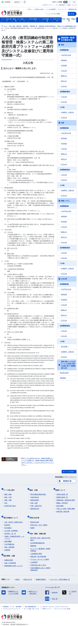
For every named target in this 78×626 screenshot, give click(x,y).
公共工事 (64, 279)
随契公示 (64, 76)
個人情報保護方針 (30, 600)
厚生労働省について (11, 514)
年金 (5, 500)
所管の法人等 (27, 573)
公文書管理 (33, 556)
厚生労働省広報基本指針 (38, 492)
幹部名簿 (7, 520)
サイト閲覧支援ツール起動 (63, 5)
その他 (62, 107)
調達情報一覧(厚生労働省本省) (67, 39)
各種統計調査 (8, 554)
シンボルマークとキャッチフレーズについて (54, 600)
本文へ (30, 9)
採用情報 (7, 545)
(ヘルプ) (74, 5)
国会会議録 (59, 503)
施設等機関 (7, 537)
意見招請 (64, 65)
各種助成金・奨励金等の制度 (65, 498)
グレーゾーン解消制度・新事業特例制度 (40, 543)
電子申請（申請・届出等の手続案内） (40, 533)
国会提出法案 (34, 518)
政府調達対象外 (65, 91)
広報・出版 (33, 500)
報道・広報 (34, 488)
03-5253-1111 (13, 620)
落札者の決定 (64, 373)
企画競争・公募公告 (67, 112)
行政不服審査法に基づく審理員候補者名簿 (40, 563)
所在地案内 (7, 523)
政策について (61, 488)
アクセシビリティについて (11, 602)
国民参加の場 (72, 9)
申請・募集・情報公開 (38, 528)
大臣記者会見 (34, 495)
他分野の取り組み (10, 503)
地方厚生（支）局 (10, 529)
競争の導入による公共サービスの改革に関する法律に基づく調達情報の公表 (68, 365)
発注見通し (64, 346)
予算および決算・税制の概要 (65, 506)
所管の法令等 (35, 514)
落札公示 (64, 81)
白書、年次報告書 (10, 556)
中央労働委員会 (9, 540)
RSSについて (46, 602)
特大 (74, 2)
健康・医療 (7, 492)
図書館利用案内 (41, 573)
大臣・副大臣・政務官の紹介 (13, 518)
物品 (62, 45)
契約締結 (63, 378)
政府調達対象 (64, 50)
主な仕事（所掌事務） (11, 526)
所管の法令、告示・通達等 (38, 520)
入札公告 (64, 71)
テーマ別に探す (10, 488)
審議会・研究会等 (62, 500)
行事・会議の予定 (36, 503)
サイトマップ (62, 9)
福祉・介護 (7, 495)
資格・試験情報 (9, 543)
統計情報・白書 (10, 550)
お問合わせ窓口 (39, 9)
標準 (65, 2)
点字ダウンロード (48, 5)
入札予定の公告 (66, 55)
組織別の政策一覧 (62, 495)
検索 (72, 13)
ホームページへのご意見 (62, 602)
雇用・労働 (7, 498)
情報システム (65, 201)
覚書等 (32, 523)
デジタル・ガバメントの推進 (39, 553)
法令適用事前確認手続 (37, 536)
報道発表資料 (34, 498)
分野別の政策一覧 (62, 492)
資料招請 (64, 60)
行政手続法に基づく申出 (38, 559)
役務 (62, 123)
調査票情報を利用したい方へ (13, 559)
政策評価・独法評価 (62, 509)
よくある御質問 (51, 9)
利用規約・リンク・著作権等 (12, 600)
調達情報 (33, 539)
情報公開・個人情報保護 (38, 550)
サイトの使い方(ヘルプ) (31, 602)
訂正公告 (64, 86)
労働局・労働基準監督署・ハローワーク (14, 533)
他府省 (17, 573)
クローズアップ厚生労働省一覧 (60, 573)
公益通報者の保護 (36, 547)
